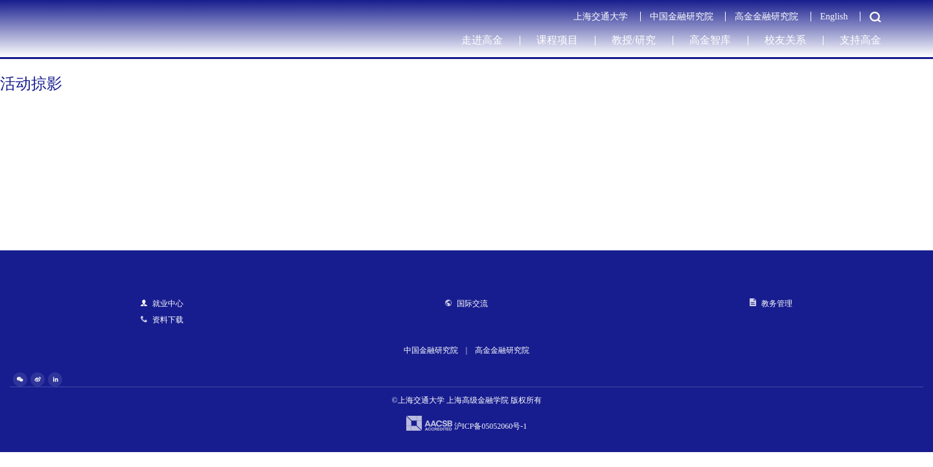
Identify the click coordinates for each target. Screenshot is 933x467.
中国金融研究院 (681, 16)
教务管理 (771, 303)
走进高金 (482, 39)
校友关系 (785, 39)
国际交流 (466, 303)
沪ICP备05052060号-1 (490, 426)
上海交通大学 (600, 16)
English (834, 16)
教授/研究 (634, 39)
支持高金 (860, 39)
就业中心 (162, 303)
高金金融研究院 (766, 16)
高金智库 (710, 39)
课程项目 (557, 39)
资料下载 (162, 319)
